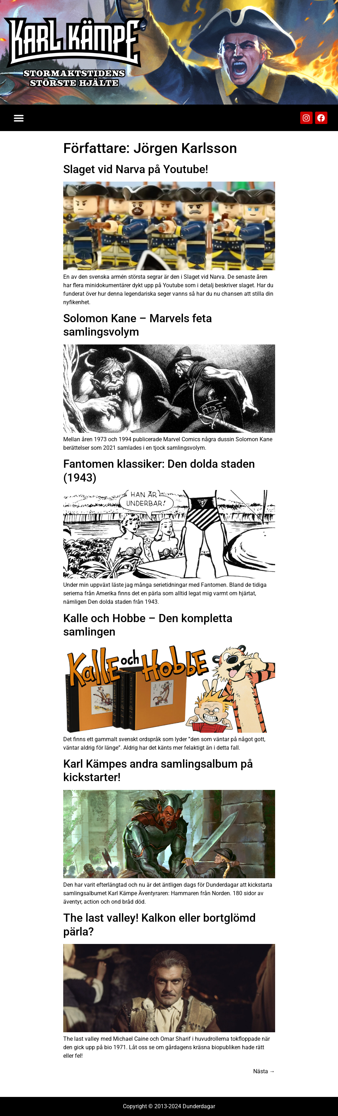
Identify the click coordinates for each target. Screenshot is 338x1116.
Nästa (264, 1071)
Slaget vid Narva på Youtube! (135, 169)
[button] (18, 118)
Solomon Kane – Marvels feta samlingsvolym (137, 325)
